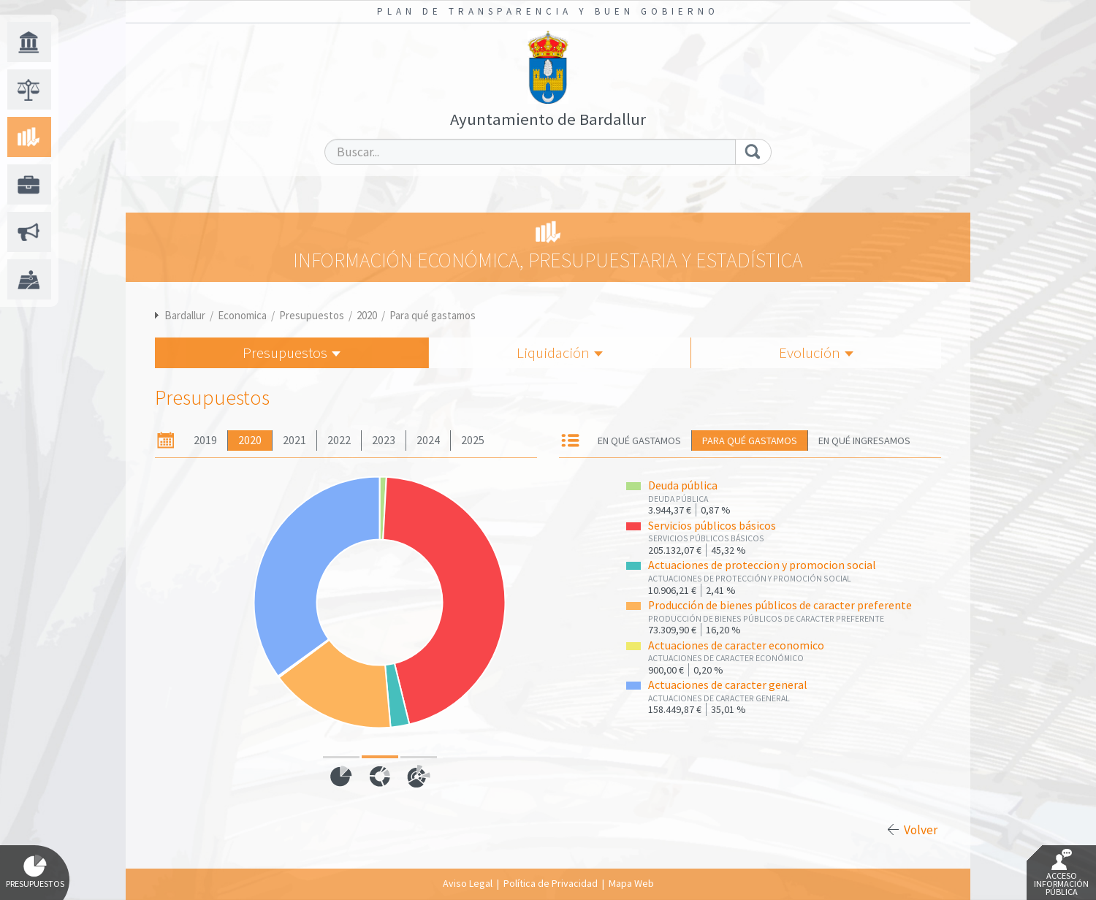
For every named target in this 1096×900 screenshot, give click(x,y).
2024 (428, 440)
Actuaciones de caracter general (727, 685)
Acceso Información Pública (1061, 873)
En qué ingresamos (864, 440)
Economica (242, 315)
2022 (339, 440)
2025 (472, 440)
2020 (367, 315)
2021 (294, 440)
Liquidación (560, 352)
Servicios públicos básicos (712, 526)
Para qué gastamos (432, 315)
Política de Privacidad (550, 883)
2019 (205, 440)
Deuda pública (683, 485)
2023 (383, 440)
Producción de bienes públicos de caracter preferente (780, 605)
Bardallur (184, 315)
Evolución (816, 352)
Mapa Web (631, 883)
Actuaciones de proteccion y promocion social (762, 565)
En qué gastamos (639, 440)
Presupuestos (311, 315)
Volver (920, 830)
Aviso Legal (467, 883)
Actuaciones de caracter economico (736, 645)
